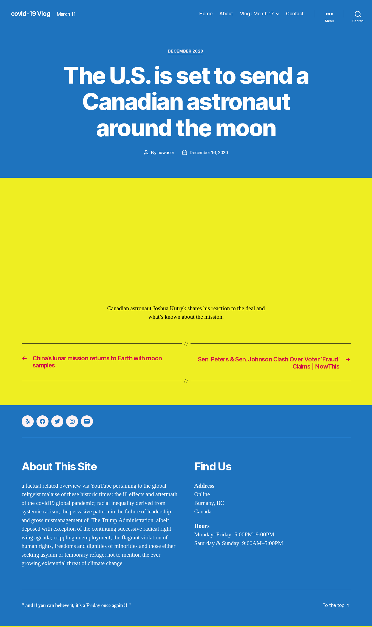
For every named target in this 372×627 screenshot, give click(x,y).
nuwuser (164, 153)
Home (205, 13)
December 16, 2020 (209, 153)
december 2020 (186, 51)
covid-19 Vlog (31, 13)
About (226, 13)
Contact (295, 13)
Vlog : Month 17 (257, 13)
